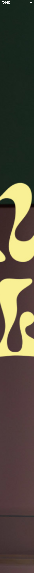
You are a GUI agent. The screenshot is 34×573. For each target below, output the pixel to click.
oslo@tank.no (6, 522)
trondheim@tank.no (24, 522)
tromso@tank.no (7, 561)
